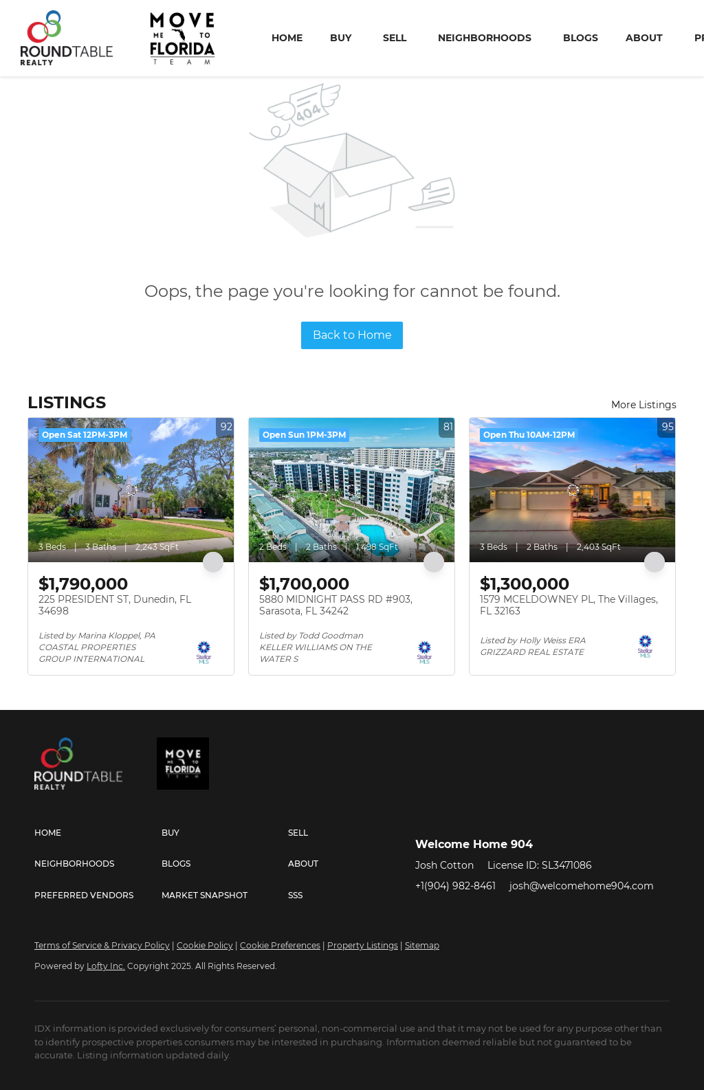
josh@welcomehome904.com (581, 886)
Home (287, 38)
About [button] (644, 38)
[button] (98, 833)
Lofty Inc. (106, 966)
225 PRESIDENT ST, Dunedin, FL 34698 (114, 605)
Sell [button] (394, 38)
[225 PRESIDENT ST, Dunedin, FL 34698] (131, 490)
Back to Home (352, 335)
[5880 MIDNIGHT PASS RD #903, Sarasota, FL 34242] (351, 490)
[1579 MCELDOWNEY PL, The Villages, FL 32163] (572, 490)
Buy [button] (340, 38)
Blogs (580, 38)
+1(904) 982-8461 (455, 886)
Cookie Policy (205, 945)
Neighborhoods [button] (484, 38)
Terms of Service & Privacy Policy (102, 945)
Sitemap (422, 945)
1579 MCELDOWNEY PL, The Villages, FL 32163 (569, 605)
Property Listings (362, 945)
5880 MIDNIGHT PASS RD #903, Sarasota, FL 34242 (335, 605)
